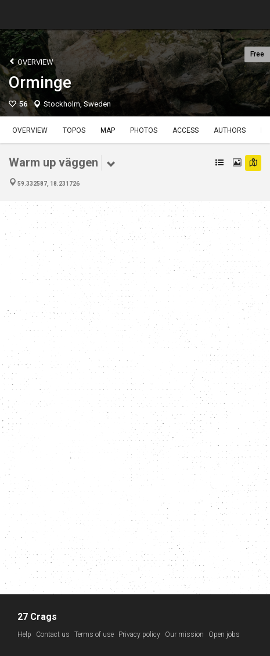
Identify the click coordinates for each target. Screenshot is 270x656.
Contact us (53, 634)
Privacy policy (139, 634)
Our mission (184, 634)
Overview (31, 61)
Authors (230, 130)
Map (107, 130)
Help (24, 634)
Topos (74, 130)
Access (185, 130)
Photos (143, 130)
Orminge (40, 82)
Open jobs (224, 634)
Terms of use (94, 634)
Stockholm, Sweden (77, 104)
